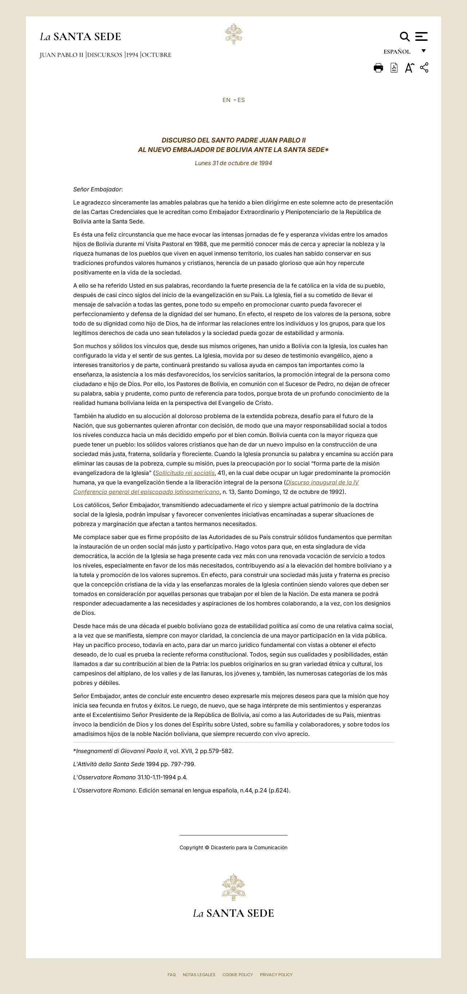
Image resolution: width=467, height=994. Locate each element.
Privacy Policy (276, 974)
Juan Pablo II (62, 55)
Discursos (105, 55)
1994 (133, 55)
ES (241, 100)
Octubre (157, 55)
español (400, 53)
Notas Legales (199, 974)
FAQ (172, 974)
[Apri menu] (420, 36)
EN (227, 100)
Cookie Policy (238, 974)
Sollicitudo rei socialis (185, 472)
